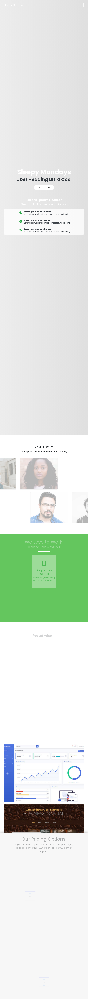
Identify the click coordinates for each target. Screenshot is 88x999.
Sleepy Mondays (14, 5)
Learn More (44, 187)
